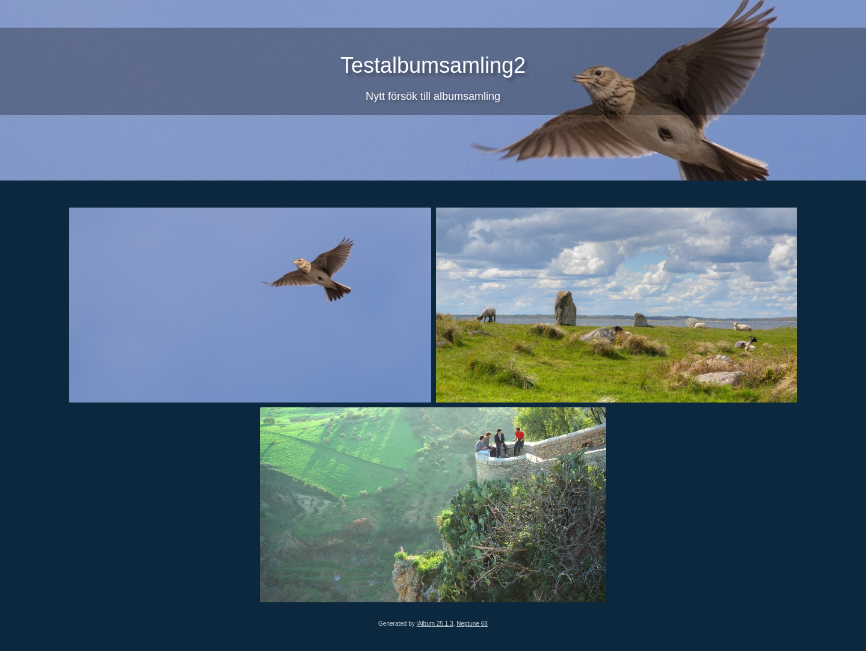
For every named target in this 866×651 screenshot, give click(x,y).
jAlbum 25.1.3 (434, 623)
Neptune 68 (472, 623)
